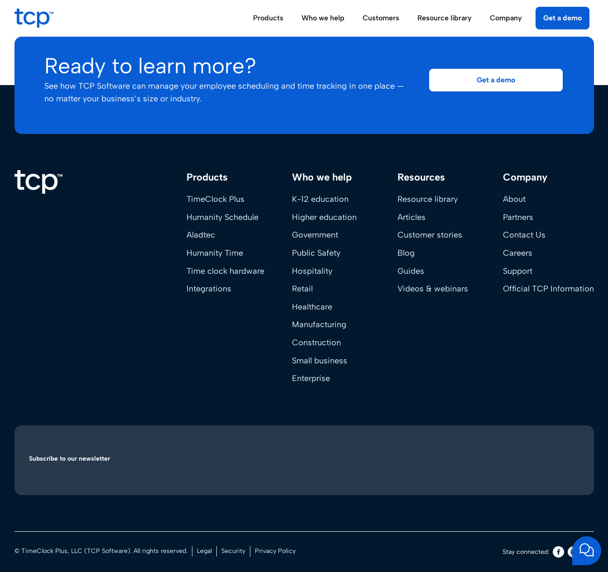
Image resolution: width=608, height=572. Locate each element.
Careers (517, 253)
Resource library (427, 199)
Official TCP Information (548, 289)
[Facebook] (558, 552)
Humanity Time (215, 253)
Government (315, 235)
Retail (302, 289)
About (514, 199)
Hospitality (312, 271)
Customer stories (429, 235)
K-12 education (320, 199)
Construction (316, 343)
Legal (204, 551)
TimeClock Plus (215, 199)
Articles (411, 217)
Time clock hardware (225, 271)
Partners (518, 217)
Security (233, 551)
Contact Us (524, 235)
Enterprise (311, 378)
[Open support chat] (586, 550)
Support (517, 271)
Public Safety (316, 253)
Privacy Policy (275, 551)
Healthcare (312, 307)
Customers (381, 18)
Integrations (209, 289)
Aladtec (201, 235)
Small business (319, 361)
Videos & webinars (432, 289)
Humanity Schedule (223, 217)
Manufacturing (319, 324)
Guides (410, 271)
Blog (406, 253)
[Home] (38, 182)
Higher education (324, 217)
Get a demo (562, 18)
